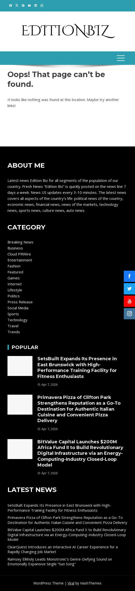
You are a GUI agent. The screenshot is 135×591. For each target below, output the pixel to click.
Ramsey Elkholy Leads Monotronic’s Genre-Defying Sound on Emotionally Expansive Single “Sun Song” (59, 562)
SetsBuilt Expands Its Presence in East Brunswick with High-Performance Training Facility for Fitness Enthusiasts (77, 367)
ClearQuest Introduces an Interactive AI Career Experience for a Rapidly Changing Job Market (62, 549)
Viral (71, 583)
